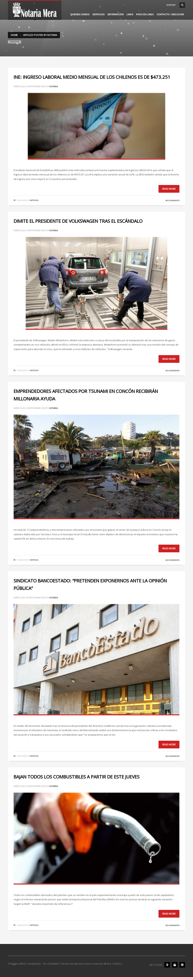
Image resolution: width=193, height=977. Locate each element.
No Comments (172, 200)
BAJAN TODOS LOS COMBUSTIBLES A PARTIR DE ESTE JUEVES (76, 777)
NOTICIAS (34, 200)
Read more (169, 188)
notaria (53, 86)
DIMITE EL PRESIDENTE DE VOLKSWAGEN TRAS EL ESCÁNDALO (78, 221)
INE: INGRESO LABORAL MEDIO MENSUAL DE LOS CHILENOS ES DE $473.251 (92, 77)
